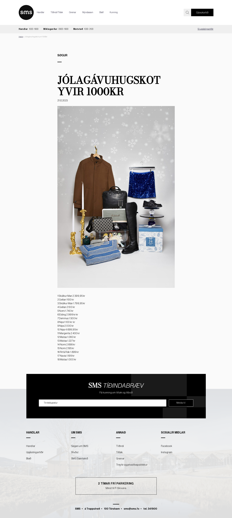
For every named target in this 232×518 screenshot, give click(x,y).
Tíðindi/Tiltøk (57, 12)
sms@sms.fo (131, 509)
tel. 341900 (150, 509)
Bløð (101, 12)
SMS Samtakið (79, 458)
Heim (21, 37)
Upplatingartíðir (35, 452)
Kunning (114, 12)
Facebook (166, 446)
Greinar (72, 12)
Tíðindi (120, 446)
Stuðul (74, 452)
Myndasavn (87, 12)
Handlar (40, 12)
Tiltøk (119, 452)
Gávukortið (202, 12)
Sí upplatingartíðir (205, 29)
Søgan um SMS (79, 446)
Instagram (166, 452)
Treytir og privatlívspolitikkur (132, 465)
